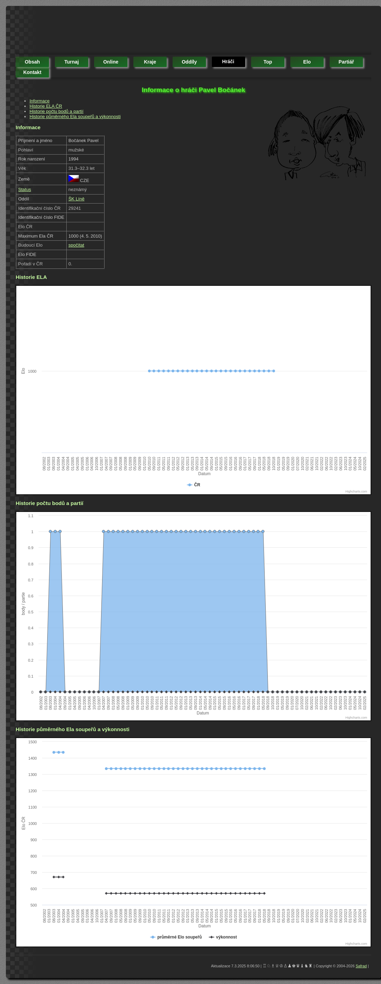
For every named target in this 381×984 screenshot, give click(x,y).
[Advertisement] (142, 31)
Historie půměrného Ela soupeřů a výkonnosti (75, 116)
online (110, 62)
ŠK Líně (76, 198)
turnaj (71, 62)
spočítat (76, 245)
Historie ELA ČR (46, 106)
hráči (228, 61)
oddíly (189, 62)
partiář (346, 62)
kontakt (32, 72)
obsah (32, 62)
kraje (150, 62)
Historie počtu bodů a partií (56, 111)
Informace (40, 101)
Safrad (361, 966)
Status (24, 189)
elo (307, 62)
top (268, 62)
